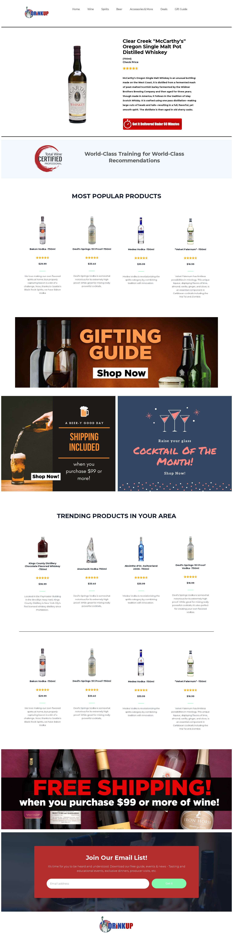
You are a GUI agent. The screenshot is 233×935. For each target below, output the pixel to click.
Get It (169, 883)
